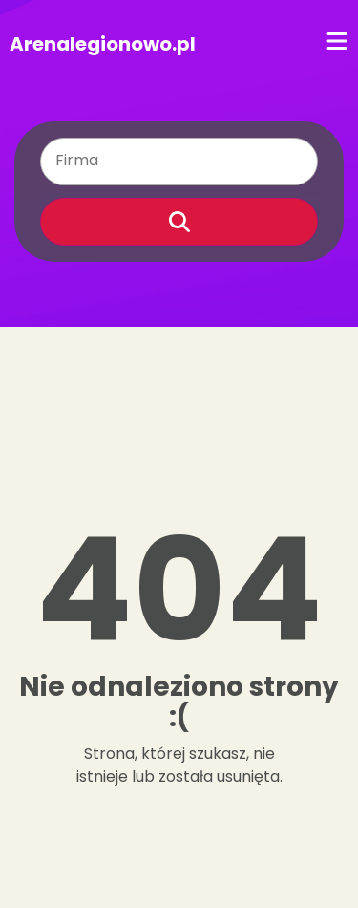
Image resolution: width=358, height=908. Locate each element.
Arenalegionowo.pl (103, 44)
